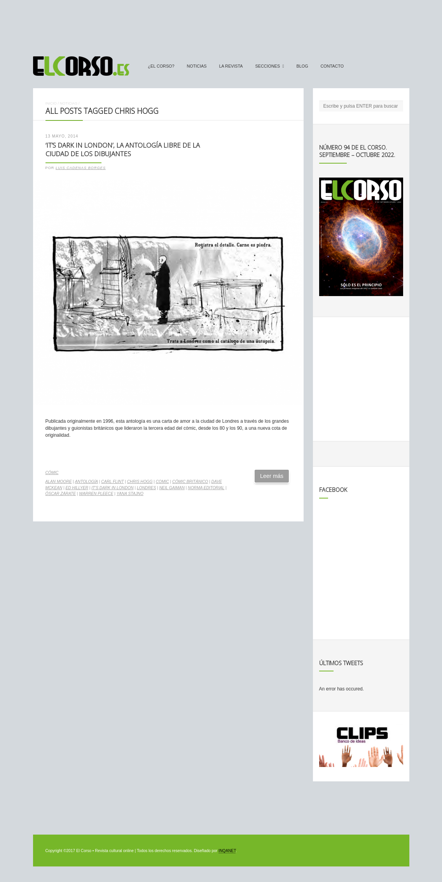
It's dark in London (112, 488)
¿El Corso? (161, 66)
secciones (267, 66)
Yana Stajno (130, 494)
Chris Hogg (140, 481)
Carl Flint (112, 481)
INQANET (227, 851)
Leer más (271, 476)
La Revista (231, 66)
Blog (302, 66)
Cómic (52, 473)
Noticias (197, 66)
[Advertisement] (221, 24)
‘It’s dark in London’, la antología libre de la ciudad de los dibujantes (122, 150)
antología (86, 481)
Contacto (332, 66)
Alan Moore (58, 481)
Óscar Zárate (60, 494)
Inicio (51, 103)
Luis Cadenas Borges (81, 168)
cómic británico (190, 481)
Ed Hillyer (76, 488)
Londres (146, 488)
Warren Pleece (96, 494)
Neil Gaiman (172, 488)
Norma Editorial (206, 488)
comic (162, 481)
